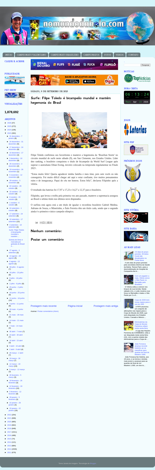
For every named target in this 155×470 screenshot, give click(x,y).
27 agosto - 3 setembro (14, 251)
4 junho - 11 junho (16, 304)
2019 (9, 425)
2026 (9, 123)
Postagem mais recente (44, 306)
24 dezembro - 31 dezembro (16, 143)
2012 (9, 449)
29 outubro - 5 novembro (14, 182)
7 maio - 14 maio (16, 326)
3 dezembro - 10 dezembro (15, 159)
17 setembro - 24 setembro (16, 215)
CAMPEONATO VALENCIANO (31, 55)
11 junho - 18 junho (17, 298)
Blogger (93, 463)
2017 (9, 432)
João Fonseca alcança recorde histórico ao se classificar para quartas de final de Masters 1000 (142, 349)
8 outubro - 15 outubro (14, 198)
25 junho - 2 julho (16, 287)
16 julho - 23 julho (16, 272)
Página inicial (75, 306)
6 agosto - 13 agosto (14, 262)
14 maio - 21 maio (16, 320)
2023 (9, 133)
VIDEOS (120, 55)
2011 (9, 452)
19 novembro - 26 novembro (16, 170)
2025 (9, 126)
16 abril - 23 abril (16, 340)
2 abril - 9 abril (15, 349)
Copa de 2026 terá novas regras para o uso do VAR (142, 302)
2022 (9, 415)
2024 (9, 130)
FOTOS (107, 55)
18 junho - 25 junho (17, 293)
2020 (9, 422)
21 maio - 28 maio (16, 315)
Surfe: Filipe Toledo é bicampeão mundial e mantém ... (16, 233)
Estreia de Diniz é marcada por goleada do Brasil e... (17, 243)
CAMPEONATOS (91, 55)
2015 (9, 439)
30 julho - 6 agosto (16, 267)
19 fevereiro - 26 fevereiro (15, 382)
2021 (9, 418)
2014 (9, 442)
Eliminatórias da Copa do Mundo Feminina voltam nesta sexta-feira (141, 325)
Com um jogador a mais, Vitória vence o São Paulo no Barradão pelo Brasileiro (142, 280)
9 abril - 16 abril (15, 346)
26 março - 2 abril (16, 353)
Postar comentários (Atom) (48, 311)
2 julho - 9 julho (15, 284)
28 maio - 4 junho (16, 309)
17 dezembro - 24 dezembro (16, 148)
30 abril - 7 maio (16, 331)
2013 (9, 446)
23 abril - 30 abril (16, 335)
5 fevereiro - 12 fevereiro (15, 393)
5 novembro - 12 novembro (15, 176)
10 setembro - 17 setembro (16, 220)
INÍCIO (8, 55)
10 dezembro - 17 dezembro (16, 154)
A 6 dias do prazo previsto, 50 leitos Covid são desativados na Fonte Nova (141, 256)
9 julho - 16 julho (15, 278)
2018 (9, 428)
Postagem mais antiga (106, 306)
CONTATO (133, 55)
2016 (9, 435)
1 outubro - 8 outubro (14, 204)
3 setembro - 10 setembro (15, 226)
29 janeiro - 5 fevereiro (14, 398)
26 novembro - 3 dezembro (15, 165)
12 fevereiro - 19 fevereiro (15, 387)
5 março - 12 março (17, 369)
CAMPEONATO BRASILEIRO (65, 55)
